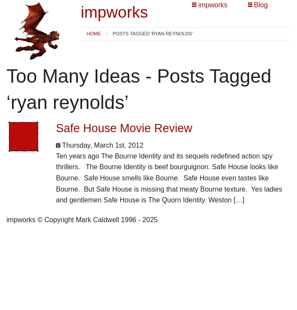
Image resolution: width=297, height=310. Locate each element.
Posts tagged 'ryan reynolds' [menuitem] (153, 33)
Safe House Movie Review (124, 128)
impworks (114, 12)
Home (94, 33)
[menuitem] (94, 33)
